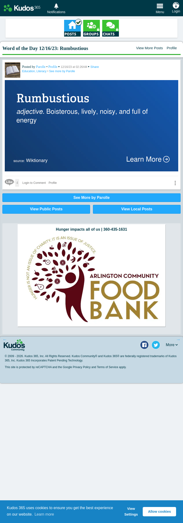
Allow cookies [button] (159, 511)
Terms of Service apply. (112, 367)
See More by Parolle (91, 198)
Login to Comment (34, 183)
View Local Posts (136, 209)
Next (178, 339)
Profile (172, 48)
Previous (4, 339)
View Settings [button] (131, 511)
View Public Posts (46, 209)
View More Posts (149, 48)
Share (94, 67)
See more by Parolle (62, 71)
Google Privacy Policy (77, 367)
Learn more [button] (44, 514)
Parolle (41, 67)
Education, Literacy (34, 71)
